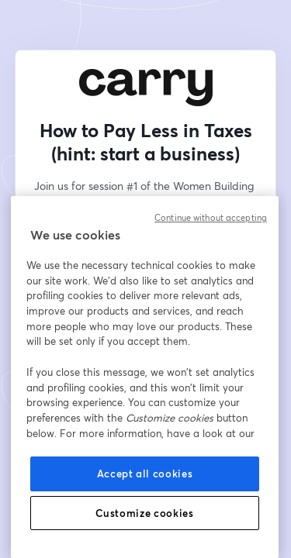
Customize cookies (144, 513)
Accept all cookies (145, 473)
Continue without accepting (210, 217)
